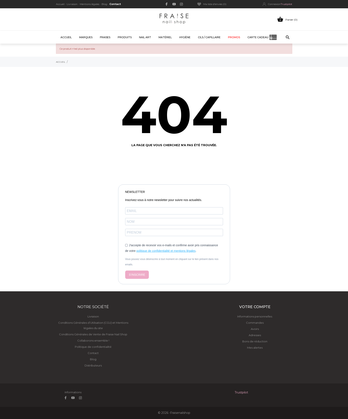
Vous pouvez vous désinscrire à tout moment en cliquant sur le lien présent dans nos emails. (171, 262)
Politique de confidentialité (93, 346)
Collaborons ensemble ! (93, 340)
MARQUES (85, 37)
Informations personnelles (254, 316)
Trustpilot (286, 4)
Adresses (255, 335)
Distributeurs (93, 365)
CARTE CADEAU (257, 37)
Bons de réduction (254, 341)
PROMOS (234, 37)
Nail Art (145, 37)
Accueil (60, 4)
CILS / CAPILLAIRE (209, 37)
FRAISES (105, 37)
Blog (105, 4)
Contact (115, 4)
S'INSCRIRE (137, 274)
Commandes (255, 322)
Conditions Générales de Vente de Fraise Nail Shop (93, 334)
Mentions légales (90, 4)
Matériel (165, 37)
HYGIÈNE (184, 37)
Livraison (72, 4)
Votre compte (254, 307)
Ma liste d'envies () (211, 4)
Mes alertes (255, 347)
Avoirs (255, 329)
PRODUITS (125, 37)
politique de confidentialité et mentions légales (166, 250)
